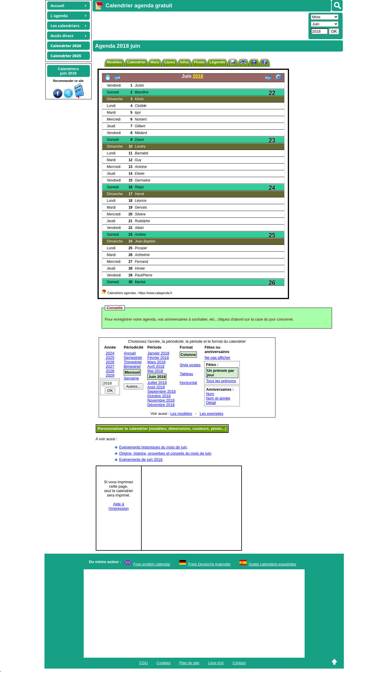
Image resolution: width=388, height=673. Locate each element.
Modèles (114, 62)
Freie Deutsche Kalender (209, 564)
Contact (239, 663)
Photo (199, 62)
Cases (169, 62)
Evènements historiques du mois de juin (153, 447)
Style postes (190, 365)
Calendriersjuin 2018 (68, 71)
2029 (110, 375)
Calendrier (136, 62)
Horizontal (188, 382)
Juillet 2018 (157, 382)
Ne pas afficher (217, 357)
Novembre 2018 (161, 400)
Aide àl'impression (118, 506)
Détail (211, 402)
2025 (110, 357)
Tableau (186, 374)
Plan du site (189, 663)
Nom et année (218, 398)
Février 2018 (158, 357)
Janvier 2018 (158, 353)
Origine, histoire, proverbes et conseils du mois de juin (165, 453)
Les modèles (181, 413)
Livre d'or (216, 663)
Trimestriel (132, 362)
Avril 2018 (155, 366)
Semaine (131, 378)
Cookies (164, 663)
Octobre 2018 (159, 396)
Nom (210, 394)
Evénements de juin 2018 (141, 459)
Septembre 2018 (161, 391)
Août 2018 (156, 387)
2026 (110, 362)
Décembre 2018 (161, 405)
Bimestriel (132, 366)
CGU (143, 663)
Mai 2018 (155, 371)
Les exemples (211, 413)
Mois (155, 62)
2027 (110, 366)
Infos (184, 62)
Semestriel (133, 357)
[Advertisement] (200, 25)
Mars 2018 (156, 362)
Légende (217, 62)
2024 (110, 353)
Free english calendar (151, 564)
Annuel (130, 353)
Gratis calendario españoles (272, 564)
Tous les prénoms (221, 381)
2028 (110, 371)
